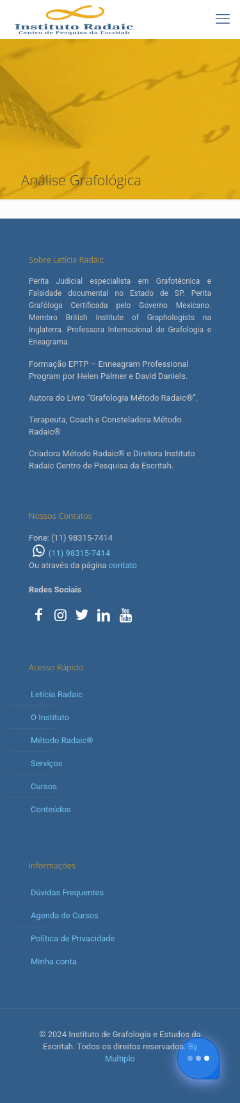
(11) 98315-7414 (69, 553)
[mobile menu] (223, 19)
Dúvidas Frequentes (67, 892)
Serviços (47, 763)
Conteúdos (51, 809)
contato (123, 565)
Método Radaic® (62, 740)
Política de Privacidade (73, 938)
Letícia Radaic (57, 694)
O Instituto (50, 717)
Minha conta (54, 961)
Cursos (44, 786)
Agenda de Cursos (65, 915)
